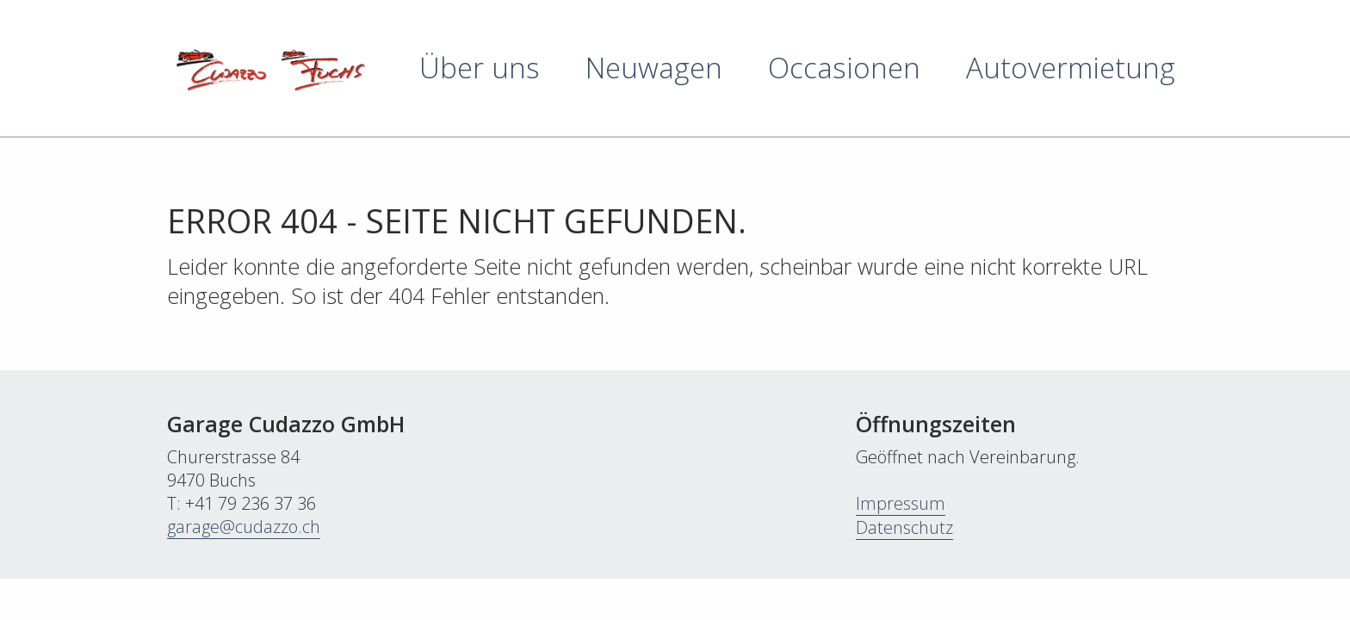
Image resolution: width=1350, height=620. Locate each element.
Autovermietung (1070, 67)
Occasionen (844, 67)
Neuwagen (653, 67)
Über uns (479, 67)
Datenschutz (904, 527)
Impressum (900, 503)
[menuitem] (457, 67)
